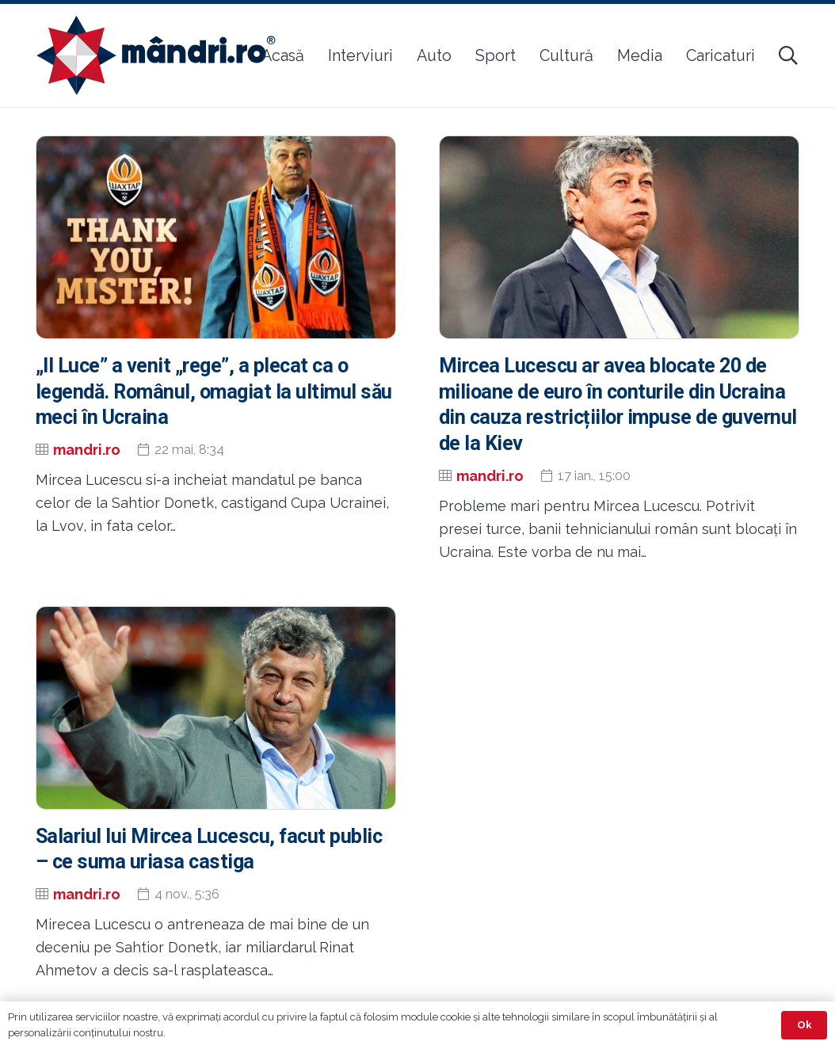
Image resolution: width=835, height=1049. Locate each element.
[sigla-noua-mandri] (156, 55)
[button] (788, 55)
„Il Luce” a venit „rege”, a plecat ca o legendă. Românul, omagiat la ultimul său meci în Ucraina (214, 391)
